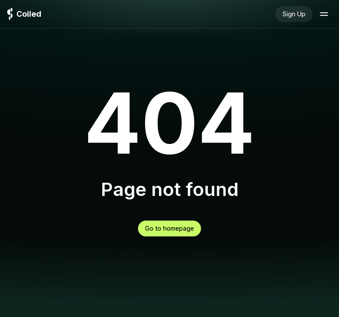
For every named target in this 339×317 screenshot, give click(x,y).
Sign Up (293, 14)
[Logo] (24, 14)
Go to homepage (169, 228)
